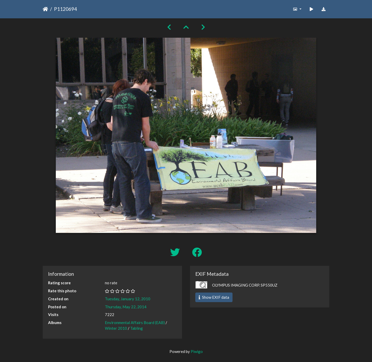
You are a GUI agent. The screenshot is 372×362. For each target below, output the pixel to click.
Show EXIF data (214, 297)
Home (45, 9)
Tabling (136, 328)
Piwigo (197, 351)
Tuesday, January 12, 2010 (127, 298)
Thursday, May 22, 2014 (125, 306)
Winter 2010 (116, 328)
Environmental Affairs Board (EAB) (135, 322)
